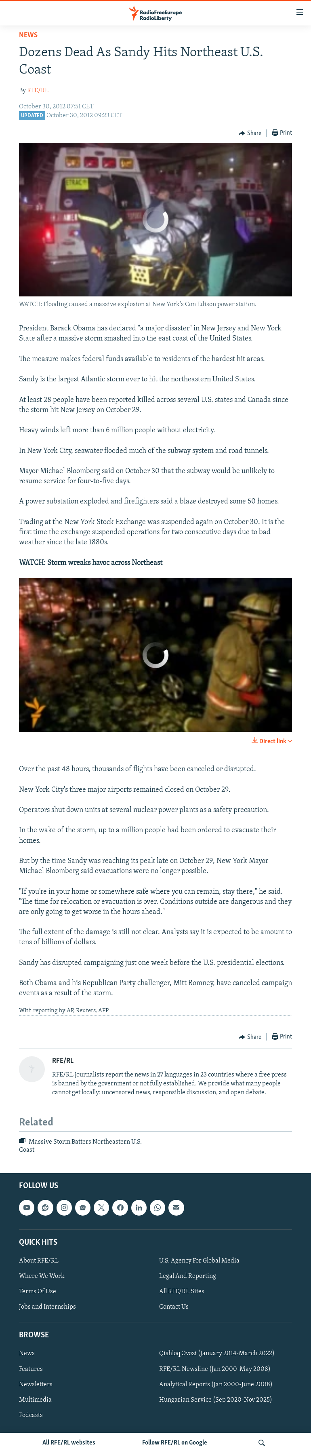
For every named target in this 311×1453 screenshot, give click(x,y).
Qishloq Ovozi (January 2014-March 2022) (217, 1353)
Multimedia (35, 1399)
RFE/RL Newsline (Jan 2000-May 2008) (215, 1369)
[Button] (250, 133)
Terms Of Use (37, 1291)
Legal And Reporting (187, 1276)
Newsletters (36, 1384)
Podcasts (31, 1415)
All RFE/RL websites (68, 1443)
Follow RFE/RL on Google (174, 1443)
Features (31, 1369)
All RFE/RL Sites (181, 1291)
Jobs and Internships (47, 1307)
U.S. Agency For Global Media (199, 1261)
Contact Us (174, 1307)
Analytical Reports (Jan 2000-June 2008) (216, 1384)
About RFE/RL (39, 1261)
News (28, 35)
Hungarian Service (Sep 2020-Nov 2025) (215, 1399)
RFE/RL (37, 90)
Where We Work (42, 1276)
